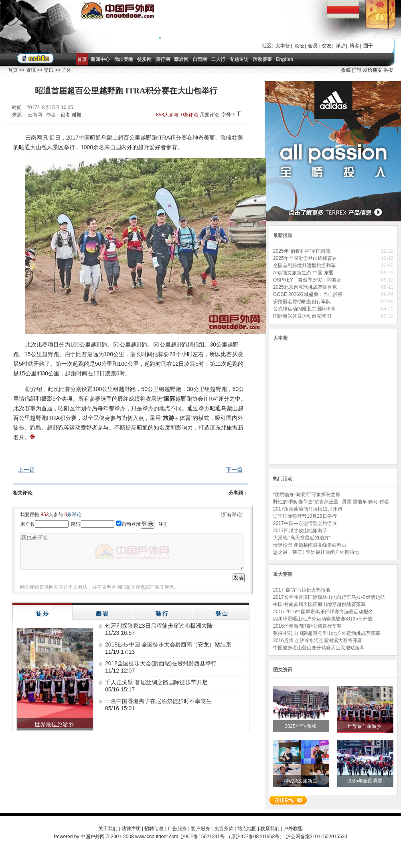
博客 (354, 46)
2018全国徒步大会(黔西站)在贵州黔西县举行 (161, 663)
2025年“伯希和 (301, 726)
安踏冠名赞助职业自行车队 (303, 301)
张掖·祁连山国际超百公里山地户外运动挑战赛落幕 (326, 633)
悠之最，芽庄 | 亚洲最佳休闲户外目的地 (316, 552)
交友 (327, 46)
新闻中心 (100, 59)
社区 (266, 46)
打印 (356, 70)
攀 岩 (102, 613)
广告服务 (177, 828)
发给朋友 (372, 70)
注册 (163, 524)
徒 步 (42, 613)
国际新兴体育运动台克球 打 (303, 316)
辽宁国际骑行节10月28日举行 (305, 516)
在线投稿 (288, 800)
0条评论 (189, 115)
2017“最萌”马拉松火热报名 (301, 590)
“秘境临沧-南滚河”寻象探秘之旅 (306, 494)
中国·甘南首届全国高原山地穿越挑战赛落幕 (319, 604)
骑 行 (162, 613)
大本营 (282, 46)
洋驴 (340, 46)
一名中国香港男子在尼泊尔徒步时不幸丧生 (158, 701)
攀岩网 (181, 59)
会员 (313, 46)
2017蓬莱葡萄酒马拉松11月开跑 (307, 509)
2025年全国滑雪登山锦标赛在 (305, 258)
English (284, 59)
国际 (169, 398)
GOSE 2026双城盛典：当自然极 (308, 294)
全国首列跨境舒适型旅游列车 (305, 265)
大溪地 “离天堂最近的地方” (301, 538)
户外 (66, 70)
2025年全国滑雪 (365, 781)
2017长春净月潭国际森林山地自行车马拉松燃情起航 (329, 597)
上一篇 (26, 469)
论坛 (299, 46)
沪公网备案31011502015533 (316, 836)
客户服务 (200, 828)
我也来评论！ (131, 551)
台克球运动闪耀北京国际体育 (305, 309)
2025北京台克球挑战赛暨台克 (305, 287)
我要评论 (209, 115)
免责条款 (223, 828)
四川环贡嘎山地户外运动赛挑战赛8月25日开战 (323, 619)
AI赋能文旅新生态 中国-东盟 (304, 273)
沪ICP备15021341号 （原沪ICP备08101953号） (232, 836)
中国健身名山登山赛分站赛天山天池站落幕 (319, 647)
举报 (388, 70)
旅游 (168, 418)
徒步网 (144, 59)
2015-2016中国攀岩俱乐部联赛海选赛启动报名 (323, 611)
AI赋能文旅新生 (301, 781)
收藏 (345, 70)
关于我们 (107, 828)
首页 (82, 59)
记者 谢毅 (71, 115)
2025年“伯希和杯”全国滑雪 (302, 251)
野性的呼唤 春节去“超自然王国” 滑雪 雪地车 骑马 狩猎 (331, 502)
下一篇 (234, 469)
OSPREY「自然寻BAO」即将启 (308, 280)
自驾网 (199, 59)
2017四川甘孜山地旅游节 (300, 530)
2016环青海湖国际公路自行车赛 (307, 626)
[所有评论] (232, 514)
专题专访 (239, 59)
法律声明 (131, 828)
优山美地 (123, 59)
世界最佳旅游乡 (365, 726)
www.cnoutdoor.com (156, 836)
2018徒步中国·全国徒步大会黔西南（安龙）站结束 (168, 644)
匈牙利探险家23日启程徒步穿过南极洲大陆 (159, 625)
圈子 (368, 46)
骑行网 (163, 59)
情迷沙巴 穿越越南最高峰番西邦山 (309, 545)
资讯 (31, 70)
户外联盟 (293, 828)
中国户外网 (93, 836)
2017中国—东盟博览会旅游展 (305, 523)
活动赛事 (262, 59)
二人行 (218, 59)
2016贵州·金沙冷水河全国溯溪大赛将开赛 (317, 640)
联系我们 (269, 828)
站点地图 (247, 828)
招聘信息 (154, 828)
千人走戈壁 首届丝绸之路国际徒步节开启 (156, 682)
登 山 (221, 613)
